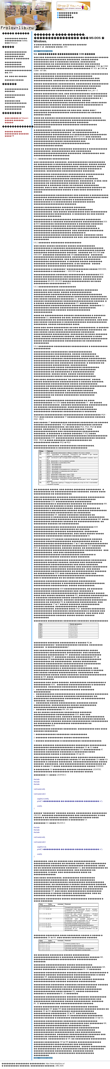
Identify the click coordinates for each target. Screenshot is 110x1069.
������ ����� (14, 80)
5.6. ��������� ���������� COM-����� (64, 54)
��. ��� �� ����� (16, 76)
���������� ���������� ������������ (15, 64)
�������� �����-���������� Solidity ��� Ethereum (16, 41)
